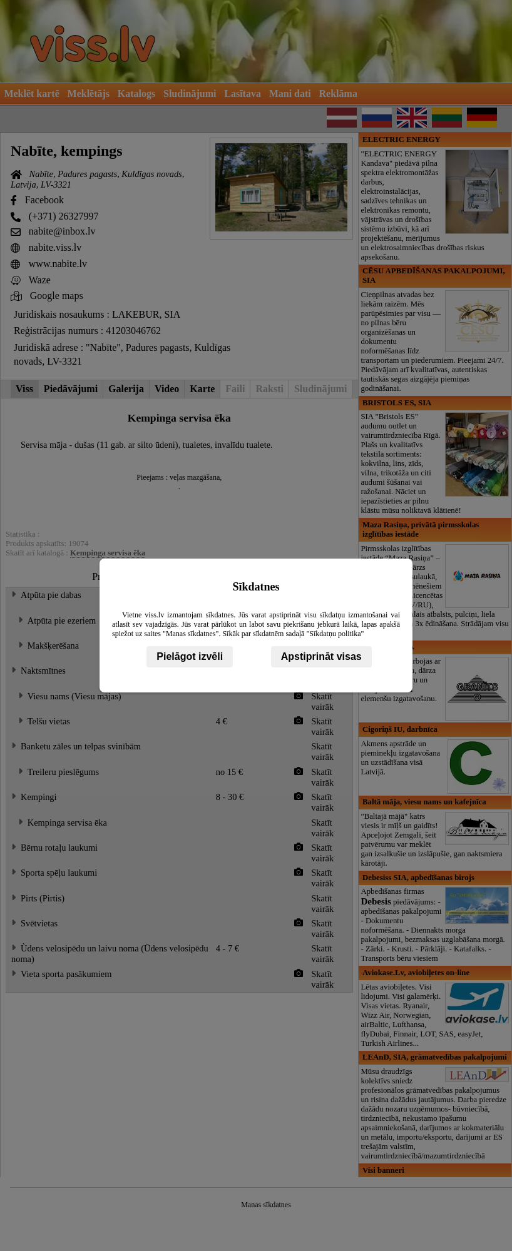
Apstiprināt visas (321, 656)
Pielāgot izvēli (189, 656)
